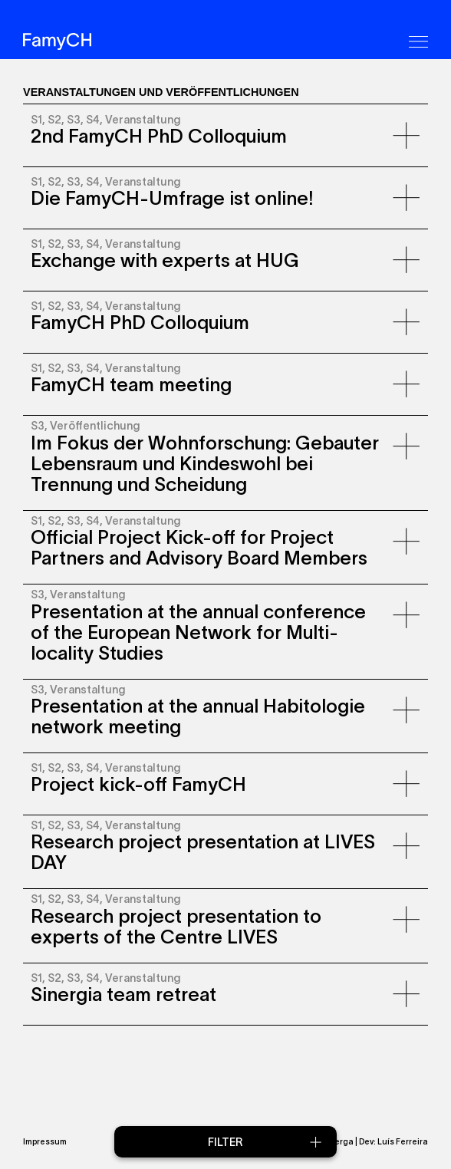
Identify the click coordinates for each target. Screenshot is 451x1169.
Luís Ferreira (402, 1141)
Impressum (45, 1141)
